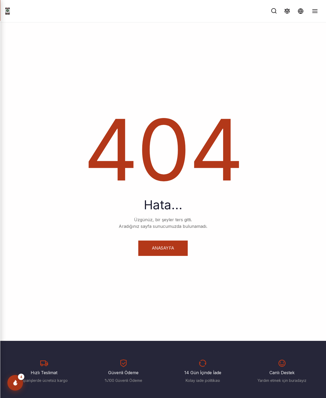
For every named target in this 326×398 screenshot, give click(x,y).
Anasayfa (163, 248)
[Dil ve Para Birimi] (300, 11)
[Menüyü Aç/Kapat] (315, 11)
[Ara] (274, 11)
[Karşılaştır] (287, 11)
